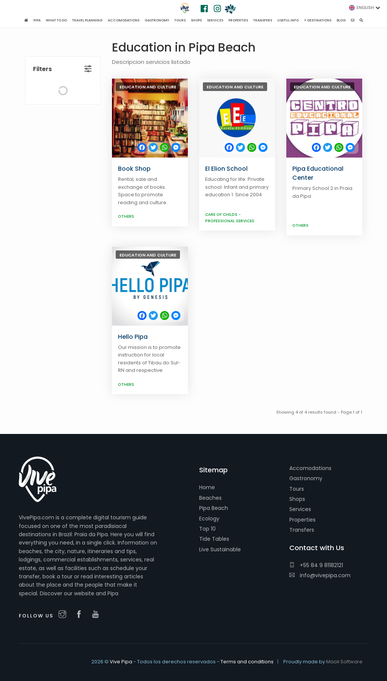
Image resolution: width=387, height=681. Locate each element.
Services (300, 509)
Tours (296, 489)
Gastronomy (305, 478)
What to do (56, 20)
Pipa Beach (213, 508)
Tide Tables (214, 539)
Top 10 (207, 528)
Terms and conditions (247, 661)
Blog (341, 20)
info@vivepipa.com (320, 575)
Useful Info (288, 20)
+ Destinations (317, 20)
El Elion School (226, 168)
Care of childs (222, 214)
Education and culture (147, 87)
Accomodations (310, 468)
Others (126, 216)
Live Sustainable (220, 549)
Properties (302, 519)
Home (207, 487)
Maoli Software (344, 661)
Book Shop (134, 168)
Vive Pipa (121, 661)
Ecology (209, 518)
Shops (297, 499)
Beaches (210, 498)
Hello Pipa (133, 336)
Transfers (301, 530)
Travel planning (87, 20)
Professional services (229, 221)
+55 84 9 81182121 (316, 565)
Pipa (37, 20)
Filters (42, 53)
